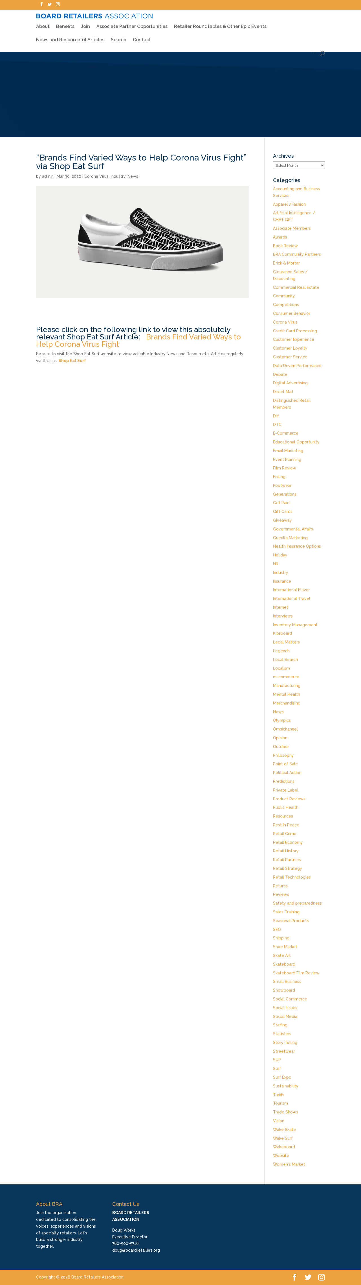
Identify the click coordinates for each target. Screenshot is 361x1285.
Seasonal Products (291, 920)
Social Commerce (290, 999)
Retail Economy (288, 842)
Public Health (285, 807)
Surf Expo (282, 1077)
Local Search (285, 659)
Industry (118, 176)
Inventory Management (295, 625)
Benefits (65, 24)
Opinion (280, 738)
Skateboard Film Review (296, 973)
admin (48, 176)
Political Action (287, 772)
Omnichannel (285, 729)
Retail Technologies (292, 877)
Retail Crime (284, 833)
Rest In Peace (286, 825)
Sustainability (285, 1086)
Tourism (280, 1103)
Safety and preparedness (297, 903)
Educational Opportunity (296, 442)
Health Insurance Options (297, 546)
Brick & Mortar (286, 263)
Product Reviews (289, 799)
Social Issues (285, 1008)
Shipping (281, 938)
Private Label (285, 790)
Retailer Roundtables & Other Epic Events (220, 24)
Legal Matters (286, 642)
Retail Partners (287, 859)
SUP (277, 1060)
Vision (278, 1121)
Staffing (280, 1025)
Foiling (279, 476)
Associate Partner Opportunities (132, 24)
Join (85, 24)
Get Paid (281, 502)
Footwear (282, 485)
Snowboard (284, 990)
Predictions (283, 781)
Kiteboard (282, 633)
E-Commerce (285, 433)
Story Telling (285, 1042)
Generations (284, 494)
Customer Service (290, 357)
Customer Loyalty (290, 348)
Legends (281, 651)
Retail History (286, 851)
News (132, 176)
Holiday (280, 555)
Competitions (286, 304)
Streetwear (284, 1051)
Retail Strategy (287, 868)
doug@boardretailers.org (136, 1250)
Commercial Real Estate (296, 287)
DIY (276, 416)
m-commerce (286, 677)
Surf (277, 1068)
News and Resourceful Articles (70, 37)
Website (281, 1155)
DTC (277, 424)
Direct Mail (283, 391)
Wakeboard (284, 1147)
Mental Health (286, 694)
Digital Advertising (290, 383)
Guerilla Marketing (290, 538)
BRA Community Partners (297, 254)
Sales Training (286, 912)
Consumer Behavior (291, 313)
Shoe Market (285, 946)
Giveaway (282, 520)
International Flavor (291, 590)
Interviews (283, 616)
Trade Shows (285, 1112)
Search (118, 37)
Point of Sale (285, 764)
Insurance (282, 581)
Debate (280, 374)
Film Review (284, 468)
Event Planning (287, 459)
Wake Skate (284, 1129)
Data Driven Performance (297, 365)
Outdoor (281, 746)
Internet (280, 607)
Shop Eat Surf (72, 360)
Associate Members (292, 228)
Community (284, 296)
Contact (142, 37)
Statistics (282, 1034)
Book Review (285, 246)
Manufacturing (286, 685)
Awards (280, 237)
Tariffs (278, 1095)
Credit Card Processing (295, 331)
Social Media (285, 1016)
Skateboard (284, 964)
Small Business (287, 981)
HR (275, 564)
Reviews (281, 894)
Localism (281, 668)
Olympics (282, 720)
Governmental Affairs (293, 529)
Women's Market (289, 1164)
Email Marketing (288, 450)
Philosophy (283, 755)
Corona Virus (96, 176)
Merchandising (286, 703)
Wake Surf (283, 1138)
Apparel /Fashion (289, 204)
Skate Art (282, 955)
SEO (277, 929)
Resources (283, 816)
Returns (280, 886)
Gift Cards (282, 511)
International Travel (291, 598)
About (43, 24)
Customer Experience (293, 339)
